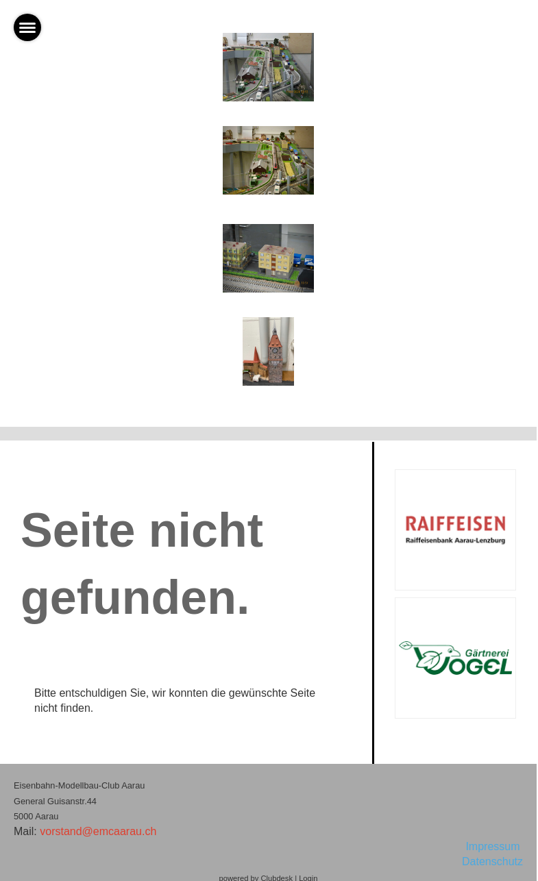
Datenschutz (492, 861)
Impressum (494, 846)
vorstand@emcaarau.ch (98, 831)
